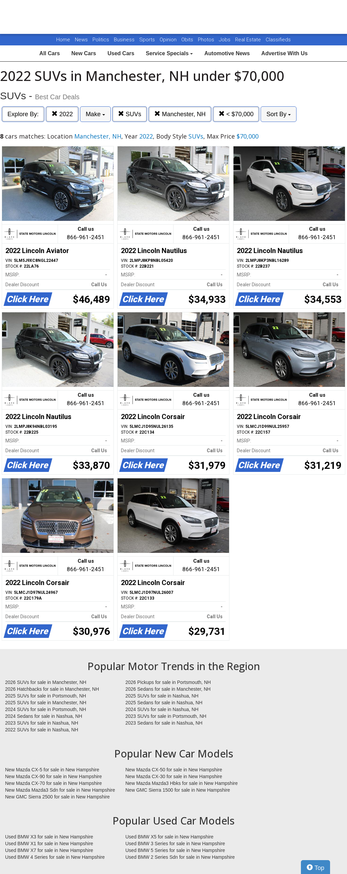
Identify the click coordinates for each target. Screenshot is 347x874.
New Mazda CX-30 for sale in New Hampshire (173, 776)
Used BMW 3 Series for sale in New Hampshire (175, 843)
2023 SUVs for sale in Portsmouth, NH (165, 716)
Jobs (225, 40)
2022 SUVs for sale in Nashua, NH (41, 729)
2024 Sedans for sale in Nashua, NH (43, 716)
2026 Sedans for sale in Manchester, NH (167, 689)
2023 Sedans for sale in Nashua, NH (163, 723)
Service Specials (169, 53)
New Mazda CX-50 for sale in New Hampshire (173, 769)
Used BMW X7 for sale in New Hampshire (49, 850)
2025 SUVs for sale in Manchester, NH (45, 702)
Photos (207, 40)
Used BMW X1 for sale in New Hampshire (49, 843)
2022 (62, 114)
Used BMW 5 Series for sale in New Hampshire (175, 850)
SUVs (129, 114)
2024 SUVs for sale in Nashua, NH (162, 709)
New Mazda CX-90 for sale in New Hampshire (53, 776)
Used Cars (120, 53)
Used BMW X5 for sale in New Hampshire (169, 836)
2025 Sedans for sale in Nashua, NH (163, 702)
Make (95, 114)
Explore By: (23, 114)
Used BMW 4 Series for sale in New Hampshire (55, 857)
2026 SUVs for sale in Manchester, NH (45, 682)
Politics (101, 40)
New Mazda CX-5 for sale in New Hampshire (52, 769)
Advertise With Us (284, 53)
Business (125, 40)
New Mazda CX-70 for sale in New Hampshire (53, 783)
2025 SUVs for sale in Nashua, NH (162, 696)
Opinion (169, 40)
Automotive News (227, 53)
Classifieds (278, 40)
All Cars (49, 53)
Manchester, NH (180, 114)
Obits (188, 40)
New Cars (83, 53)
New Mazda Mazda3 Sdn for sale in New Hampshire (60, 790)
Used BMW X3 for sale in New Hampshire (49, 836)
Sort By (278, 114)
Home (63, 40)
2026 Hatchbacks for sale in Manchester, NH (52, 689)
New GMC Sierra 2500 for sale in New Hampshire (57, 796)
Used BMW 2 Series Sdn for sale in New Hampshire (180, 857)
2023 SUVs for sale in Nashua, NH (41, 723)
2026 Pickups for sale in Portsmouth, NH (168, 682)
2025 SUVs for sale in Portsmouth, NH (45, 696)
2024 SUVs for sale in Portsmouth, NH (45, 709)
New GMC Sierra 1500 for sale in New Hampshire (177, 790)
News (81, 40)
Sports (147, 40)
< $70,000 (236, 114)
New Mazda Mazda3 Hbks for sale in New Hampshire (181, 783)
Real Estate (248, 40)
